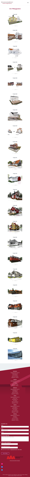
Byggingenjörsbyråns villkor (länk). (16, 449)
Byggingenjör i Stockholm (15, 377)
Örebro (21, 475)
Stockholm (18, 475)
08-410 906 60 (16, 376)
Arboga (21, 474)
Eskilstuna (9, 475)
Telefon (2, 432)
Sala (12, 474)
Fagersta (6, 474)
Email (2, 428)
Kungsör (23, 474)
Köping (18, 474)
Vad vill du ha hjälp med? (5, 435)
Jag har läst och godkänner (12, 449)
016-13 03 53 (16, 392)
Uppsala (12, 475)
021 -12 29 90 (16, 384)
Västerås (4, 474)
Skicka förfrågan (5, 453)
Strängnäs (15, 475)
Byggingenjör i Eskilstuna (15, 393)
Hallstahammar (15, 474)
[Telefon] (15, 433)
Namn (2, 425)
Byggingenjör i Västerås (15, 385)
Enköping (26, 474)
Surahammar (9, 474)
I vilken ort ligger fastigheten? (6, 442)
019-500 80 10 (16, 401)
